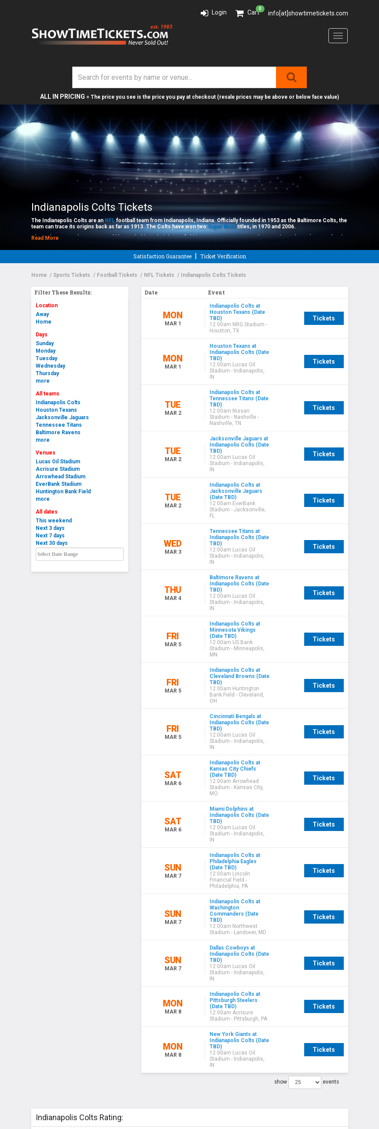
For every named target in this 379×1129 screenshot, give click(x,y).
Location (47, 305)
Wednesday (50, 366)
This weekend (54, 521)
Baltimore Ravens (58, 432)
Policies (44, 969)
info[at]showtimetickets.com (308, 13)
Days (42, 335)
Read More (45, 238)
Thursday (47, 373)
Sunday (45, 343)
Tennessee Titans (59, 425)
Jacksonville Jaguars (62, 417)
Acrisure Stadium (58, 469)
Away (42, 314)
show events (306, 831)
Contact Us (213, 961)
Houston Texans (56, 410)
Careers (43, 978)
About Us (45, 936)
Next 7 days (50, 536)
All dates (47, 512)
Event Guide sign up (226, 936)
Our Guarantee (53, 944)
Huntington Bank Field (63, 491)
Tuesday (46, 358)
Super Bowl (222, 227)
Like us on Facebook (227, 944)
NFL (110, 220)
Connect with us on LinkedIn (241, 953)
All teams (47, 394)
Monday (45, 351)
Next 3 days (50, 528)
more (43, 381)
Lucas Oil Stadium (58, 461)
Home (44, 322)
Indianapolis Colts (58, 402)
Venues (45, 453)
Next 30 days (52, 543)
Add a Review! (126, 884)
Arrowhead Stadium (60, 476)
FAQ (37, 961)
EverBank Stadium (58, 484)
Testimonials (52, 953)
